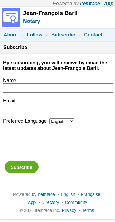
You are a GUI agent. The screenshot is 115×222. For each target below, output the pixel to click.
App (108, 3)
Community (76, 202)
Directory (50, 202)
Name (9, 80)
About (11, 34)
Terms (88, 210)
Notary (31, 21)
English (68, 194)
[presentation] (49, 142)
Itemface (90, 3)
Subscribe (63, 34)
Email (9, 100)
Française (90, 194)
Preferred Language (25, 121)
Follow (35, 34)
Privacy (69, 210)
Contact (93, 34)
